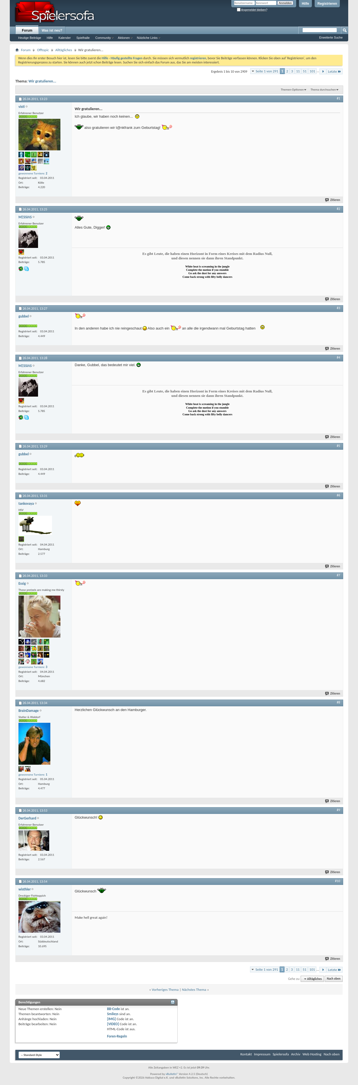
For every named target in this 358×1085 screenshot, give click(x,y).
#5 (338, 446)
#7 (338, 575)
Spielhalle (83, 37)
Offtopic (43, 50)
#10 (337, 881)
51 (305, 71)
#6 (338, 495)
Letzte (334, 71)
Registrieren (327, 4)
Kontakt (246, 1054)
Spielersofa (281, 1054)
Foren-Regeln (117, 1036)
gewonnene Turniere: (32, 173)
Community (103, 37)
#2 (338, 209)
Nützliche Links (147, 37)
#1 (338, 98)
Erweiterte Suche (331, 37)
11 (298, 71)
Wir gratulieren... (42, 81)
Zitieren (333, 200)
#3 (338, 308)
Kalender (64, 37)
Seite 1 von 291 (267, 71)
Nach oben (333, 979)
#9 (338, 810)
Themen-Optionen (292, 89)
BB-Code (113, 1009)
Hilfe (305, 4)
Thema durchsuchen (323, 89)
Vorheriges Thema (165, 989)
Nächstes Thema (194, 989)
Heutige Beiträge (29, 37)
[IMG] (111, 1019)
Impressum (262, 1054)
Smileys (113, 1014)
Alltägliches (63, 50)
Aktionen (124, 37)
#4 (338, 357)
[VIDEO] (113, 1024)
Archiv (295, 1054)
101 (312, 71)
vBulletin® (172, 1074)
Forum (27, 30)
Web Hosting (312, 1054)
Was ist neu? (52, 30)
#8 (338, 702)
